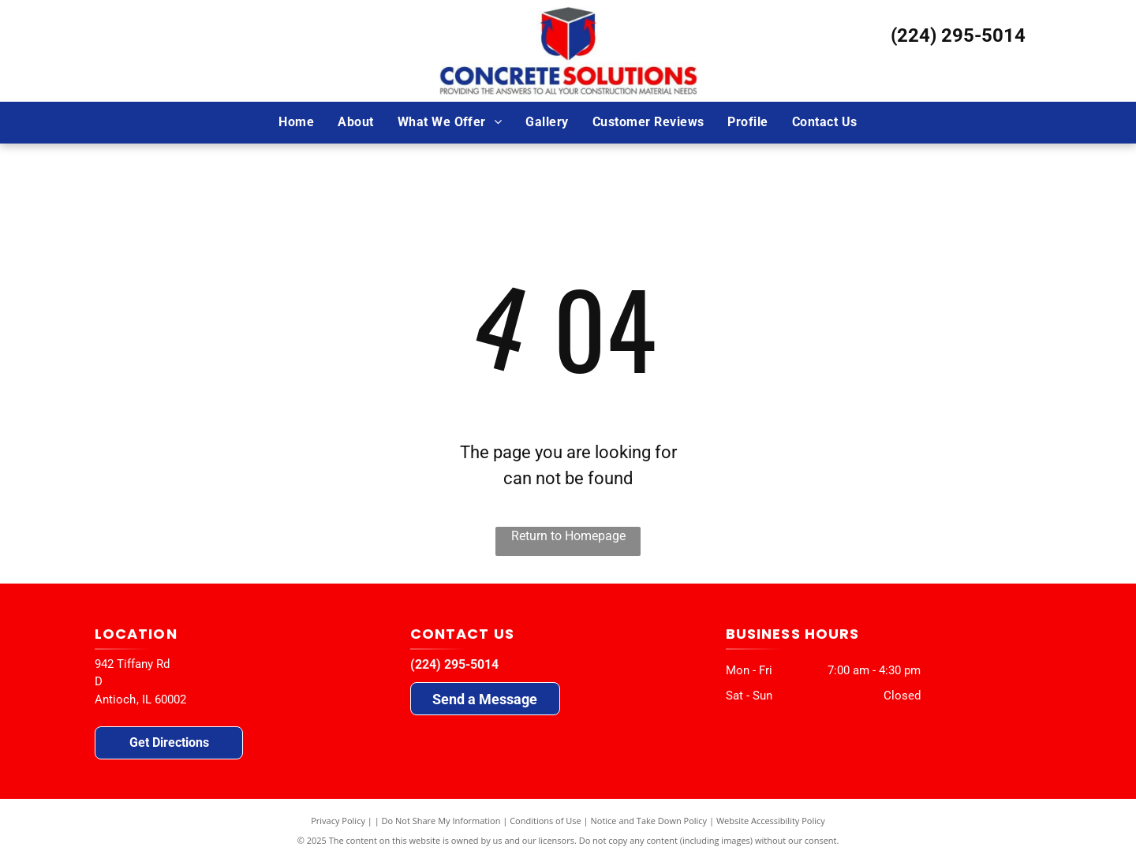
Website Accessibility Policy (770, 820)
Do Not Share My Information (441, 820)
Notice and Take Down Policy (649, 820)
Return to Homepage (568, 535)
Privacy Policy (338, 820)
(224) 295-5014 (958, 35)
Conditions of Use (545, 820)
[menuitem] (296, 122)
